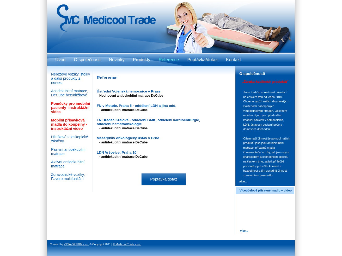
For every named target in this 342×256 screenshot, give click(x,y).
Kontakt (233, 59)
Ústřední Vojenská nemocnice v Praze (129, 91)
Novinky (117, 59)
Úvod (60, 59)
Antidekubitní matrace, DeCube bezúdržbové (69, 93)
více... (243, 181)
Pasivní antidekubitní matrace (68, 151)
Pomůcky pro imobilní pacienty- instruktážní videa (70, 107)
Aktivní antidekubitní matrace (67, 164)
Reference (169, 59)
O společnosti (87, 59)
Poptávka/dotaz (163, 179)
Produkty (141, 59)
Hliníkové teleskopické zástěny (69, 139)
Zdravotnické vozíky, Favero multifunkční (68, 176)
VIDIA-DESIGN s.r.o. (76, 244)
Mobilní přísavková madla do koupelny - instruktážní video (69, 124)
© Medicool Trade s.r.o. (127, 244)
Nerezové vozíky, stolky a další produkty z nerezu (70, 78)
